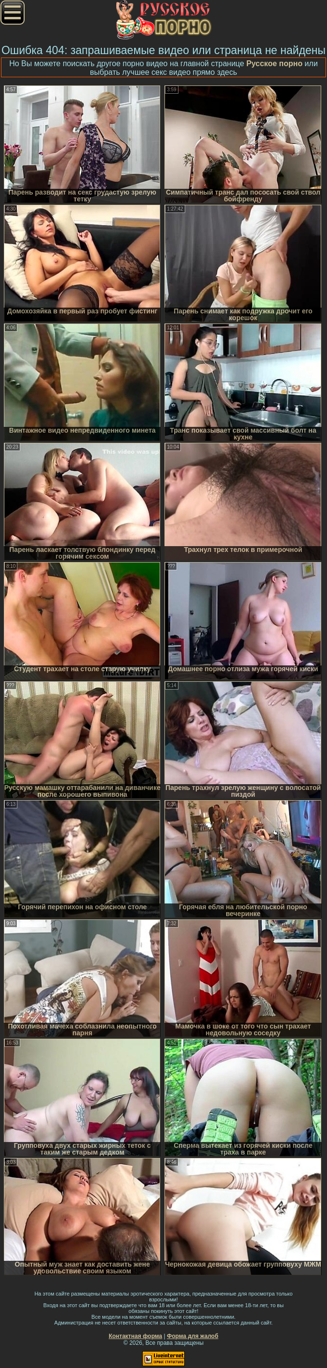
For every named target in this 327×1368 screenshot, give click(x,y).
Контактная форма (135, 1336)
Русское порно (274, 63)
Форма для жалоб (192, 1336)
